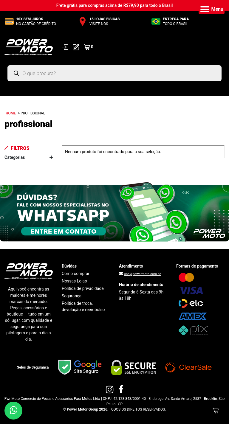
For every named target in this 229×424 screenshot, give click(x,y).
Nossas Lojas (74, 281)
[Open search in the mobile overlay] (114, 73)
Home (11, 113)
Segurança (71, 295)
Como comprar (75, 273)
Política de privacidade (83, 288)
